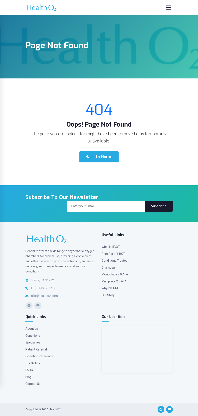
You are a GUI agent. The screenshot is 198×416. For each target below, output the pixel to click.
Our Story (108, 295)
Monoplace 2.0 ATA (115, 274)
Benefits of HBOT (113, 253)
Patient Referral (36, 349)
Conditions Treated (114, 260)
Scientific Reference (39, 356)
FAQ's (29, 370)
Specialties (32, 342)
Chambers (109, 267)
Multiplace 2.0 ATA (114, 281)
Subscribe (158, 206)
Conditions (32, 335)
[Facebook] (29, 305)
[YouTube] (38, 305)
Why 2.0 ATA (110, 288)
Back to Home (99, 157)
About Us (31, 328)
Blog (28, 377)
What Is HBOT (111, 246)
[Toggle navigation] (168, 7)
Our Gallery (32, 363)
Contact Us (32, 383)
